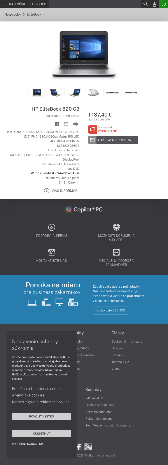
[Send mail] (66, 124)
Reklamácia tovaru (99, 418)
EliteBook (36, 14)
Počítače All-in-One (81, 355)
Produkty (118, 355)
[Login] (154, 4)
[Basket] (163, 4)
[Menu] (14, 4)
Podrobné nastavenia (28, 444)
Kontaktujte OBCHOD (110, 310)
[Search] (145, 4)
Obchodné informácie (127, 341)
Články (118, 333)
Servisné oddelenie (99, 412)
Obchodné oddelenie (100, 405)
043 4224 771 (95, 398)
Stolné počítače (78, 348)
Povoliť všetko (41, 416)
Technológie (120, 362)
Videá (116, 368)
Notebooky (14, 14)
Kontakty (94, 390)
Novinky (117, 348)
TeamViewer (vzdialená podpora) (108, 425)
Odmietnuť (41, 433)
